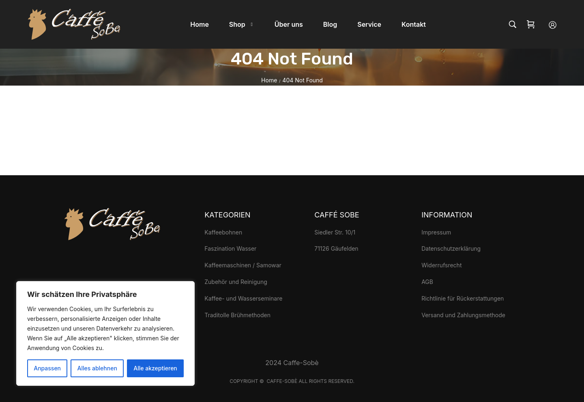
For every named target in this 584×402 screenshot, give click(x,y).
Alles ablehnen (97, 368)
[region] (105, 333)
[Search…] (513, 24)
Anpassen (47, 368)
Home (269, 80)
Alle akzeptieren (155, 368)
